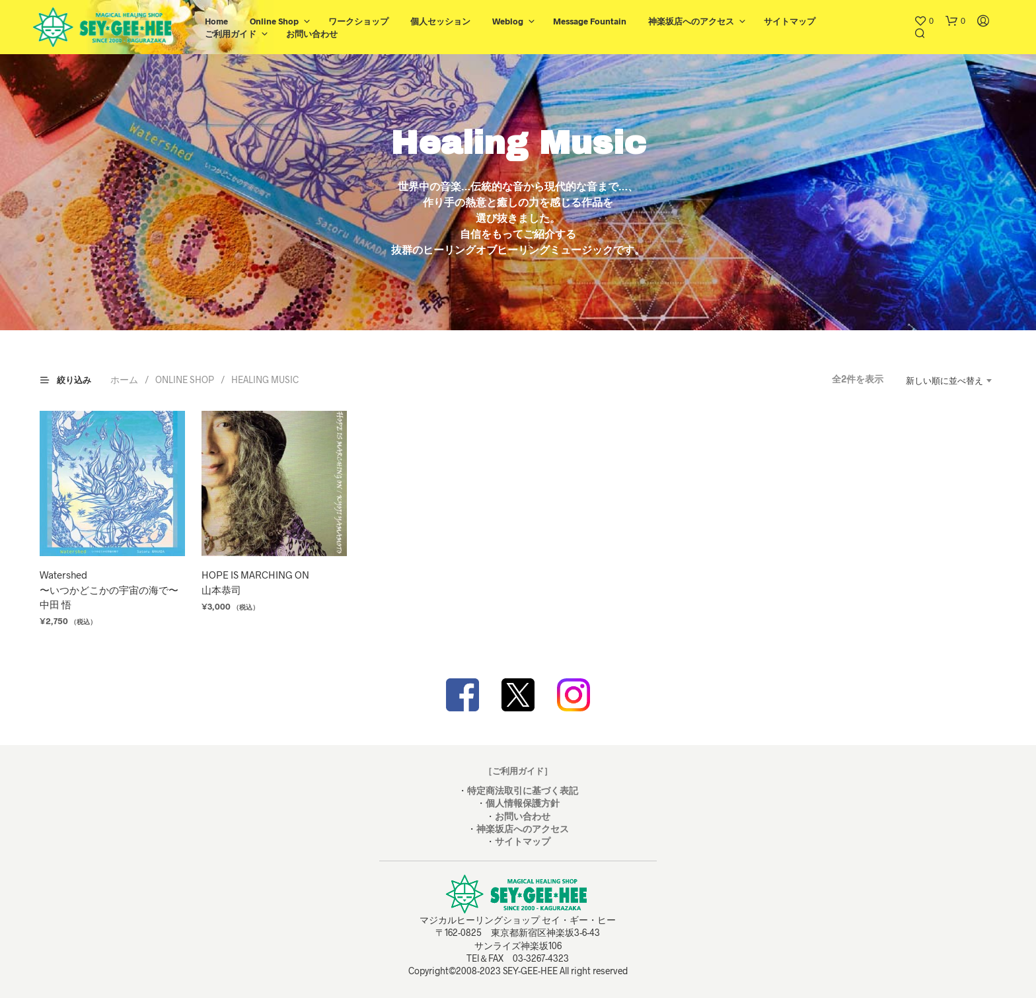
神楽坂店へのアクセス (691, 21)
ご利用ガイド (230, 33)
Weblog (507, 21)
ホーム (124, 379)
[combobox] (943, 380)
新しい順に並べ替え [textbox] (944, 380)
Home (216, 21)
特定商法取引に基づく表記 (522, 790)
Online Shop (274, 21)
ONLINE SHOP (184, 379)
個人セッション (440, 21)
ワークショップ (358, 21)
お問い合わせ (312, 33)
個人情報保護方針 (523, 802)
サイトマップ (789, 21)
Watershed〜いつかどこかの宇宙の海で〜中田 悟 (109, 590)
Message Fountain (589, 21)
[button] (924, 21)
